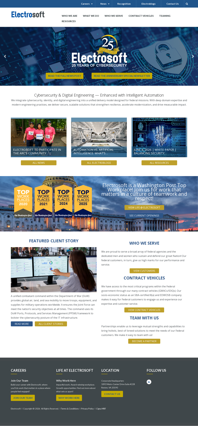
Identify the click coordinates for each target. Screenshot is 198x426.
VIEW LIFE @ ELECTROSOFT (144, 207)
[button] (5, 56)
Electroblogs (149, 3)
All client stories (51, 324)
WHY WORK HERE (69, 397)
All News (39, 162)
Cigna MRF (101, 408)
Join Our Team (22, 397)
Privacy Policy (87, 408)
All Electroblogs (99, 162)
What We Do (91, 16)
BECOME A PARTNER (144, 341)
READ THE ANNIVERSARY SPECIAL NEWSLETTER (122, 75)
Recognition (124, 3)
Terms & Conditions (69, 408)
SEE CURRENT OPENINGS (144, 215)
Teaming (164, 15)
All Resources (159, 162)
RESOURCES (69, 21)
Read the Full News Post (64, 75)
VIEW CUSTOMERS (144, 270)
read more (22, 324)
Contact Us (172, 3)
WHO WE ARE (69, 16)
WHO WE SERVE (114, 16)
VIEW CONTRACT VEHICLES (144, 310)
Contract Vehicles (141, 15)
